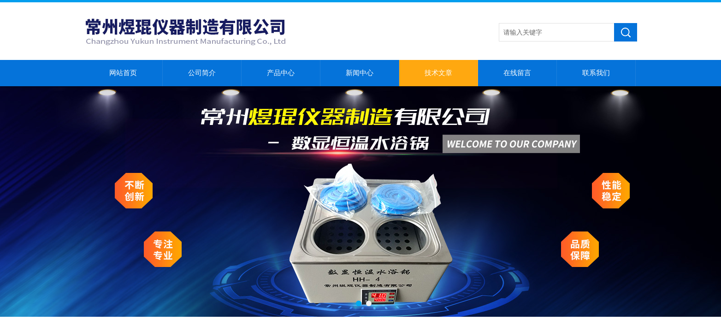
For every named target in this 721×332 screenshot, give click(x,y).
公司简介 (202, 73)
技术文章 (438, 73)
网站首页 (123, 73)
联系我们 (596, 73)
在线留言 (517, 73)
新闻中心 (359, 73)
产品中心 (281, 73)
